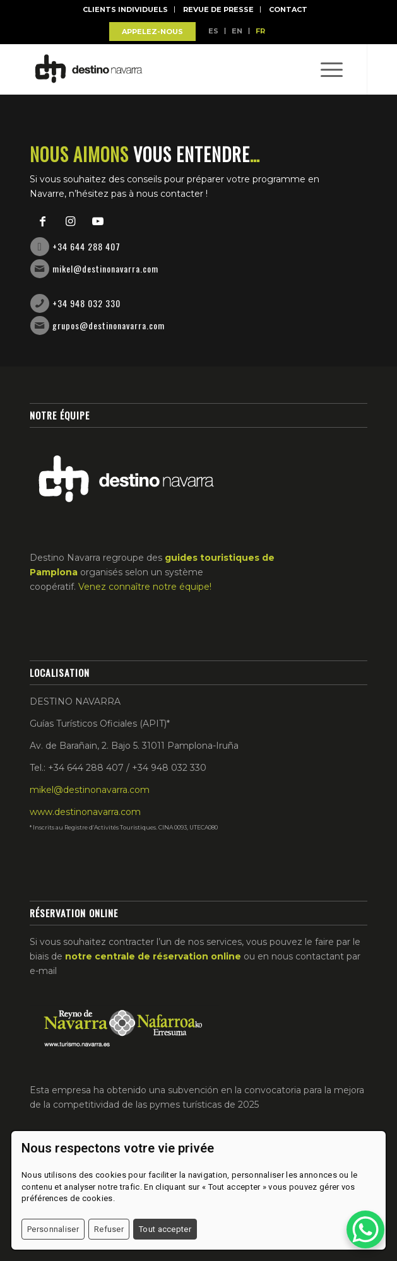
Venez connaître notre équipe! (144, 586)
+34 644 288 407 (86, 246)
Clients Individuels (125, 9)
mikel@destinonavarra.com (105, 268)
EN (237, 30)
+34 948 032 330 (86, 303)
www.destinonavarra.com (85, 812)
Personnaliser (53, 1229)
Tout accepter (165, 1229)
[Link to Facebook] (42, 221)
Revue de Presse (218, 9)
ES (213, 30)
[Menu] (326, 69)
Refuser (109, 1229)
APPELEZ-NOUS (152, 31)
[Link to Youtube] (97, 221)
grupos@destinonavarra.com (108, 325)
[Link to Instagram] (70, 221)
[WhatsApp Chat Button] (365, 1229)
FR (260, 30)
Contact (288, 9)
